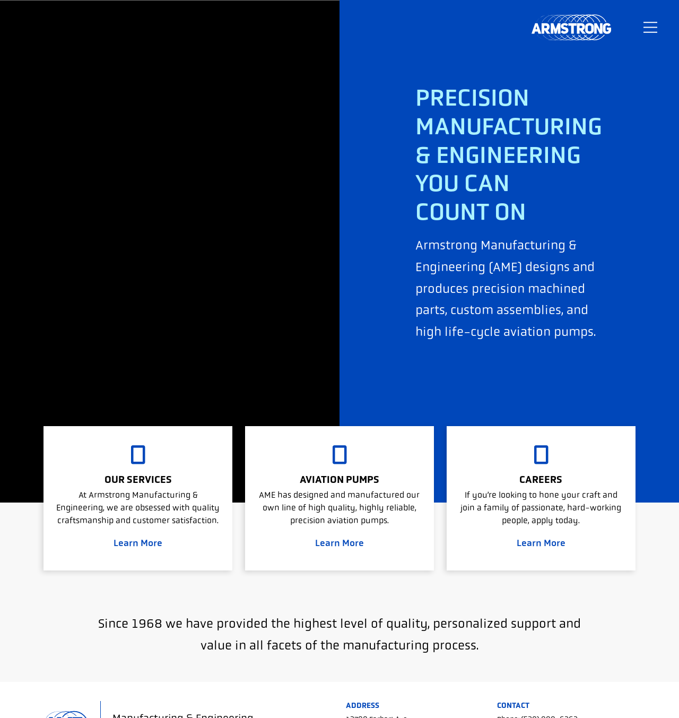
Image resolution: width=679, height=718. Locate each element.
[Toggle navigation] (650, 27)
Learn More (138, 543)
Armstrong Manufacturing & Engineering (571, 27)
